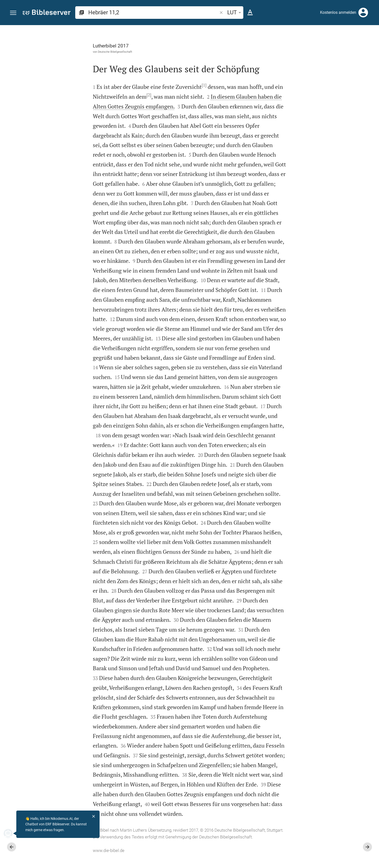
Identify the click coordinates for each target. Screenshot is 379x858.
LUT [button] (235, 12)
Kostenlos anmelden (338, 12)
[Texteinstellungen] (250, 12)
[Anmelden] (363, 12)
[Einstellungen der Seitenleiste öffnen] (363, 45)
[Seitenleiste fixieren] (269, 29)
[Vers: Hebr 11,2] (313, 34)
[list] (325, 195)
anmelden (307, 73)
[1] (147, 85)
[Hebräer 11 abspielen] (325, 280)
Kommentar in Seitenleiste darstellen (318, 173)
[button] (13, 13)
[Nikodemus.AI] (11, 833)
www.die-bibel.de (52, 850)
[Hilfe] (371, 45)
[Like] (280, 45)
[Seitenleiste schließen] (269, 446)
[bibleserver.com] (46, 13)
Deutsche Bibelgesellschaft (58, 51)
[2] (92, 95)
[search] (153, 12)
